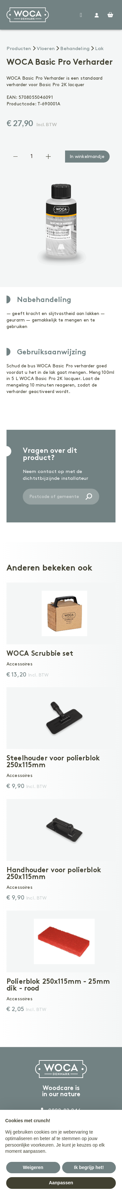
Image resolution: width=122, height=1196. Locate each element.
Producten (19, 48)
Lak (99, 48)
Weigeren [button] (33, 1167)
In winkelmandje (87, 156)
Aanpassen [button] (61, 1182)
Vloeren (46, 48)
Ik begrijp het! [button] (89, 1167)
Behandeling (74, 48)
